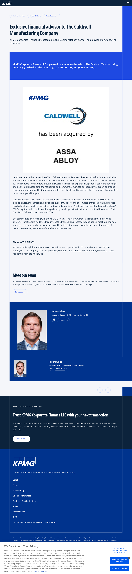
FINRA (15, 506)
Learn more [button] (20, 439)
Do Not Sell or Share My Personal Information (34, 522)
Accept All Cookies (119, 568)
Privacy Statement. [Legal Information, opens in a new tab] (40, 571)
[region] (66, 558)
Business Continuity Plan (24, 501)
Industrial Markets (19, 16)
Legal (15, 480)
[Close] (129, 558)
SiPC (15, 517)
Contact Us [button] (19, 292)
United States (52, 16)
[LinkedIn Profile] (51, 369)
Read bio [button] (62, 320)
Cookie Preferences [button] (22, 496)
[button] (128, 3)
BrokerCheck (19, 511)
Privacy (16, 485)
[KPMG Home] (7, 3)
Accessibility (18, 490)
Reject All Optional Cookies (119, 560)
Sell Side (36, 16)
